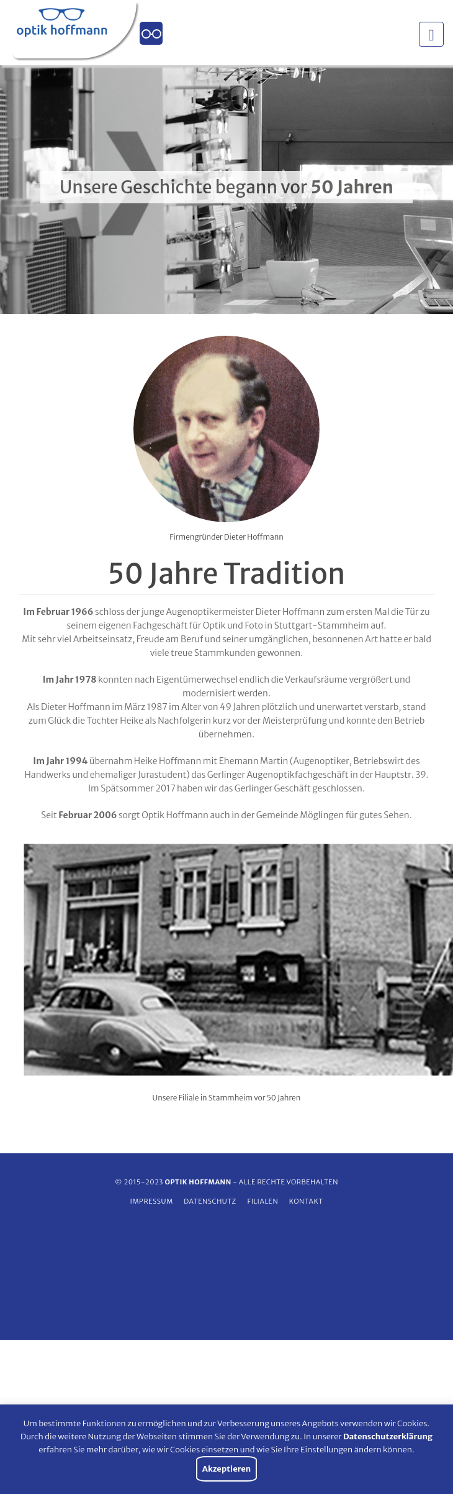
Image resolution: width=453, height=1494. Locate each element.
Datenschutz (210, 1201)
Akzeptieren (226, 1469)
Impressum (151, 1201)
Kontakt (306, 1201)
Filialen (262, 1201)
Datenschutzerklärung (388, 1436)
